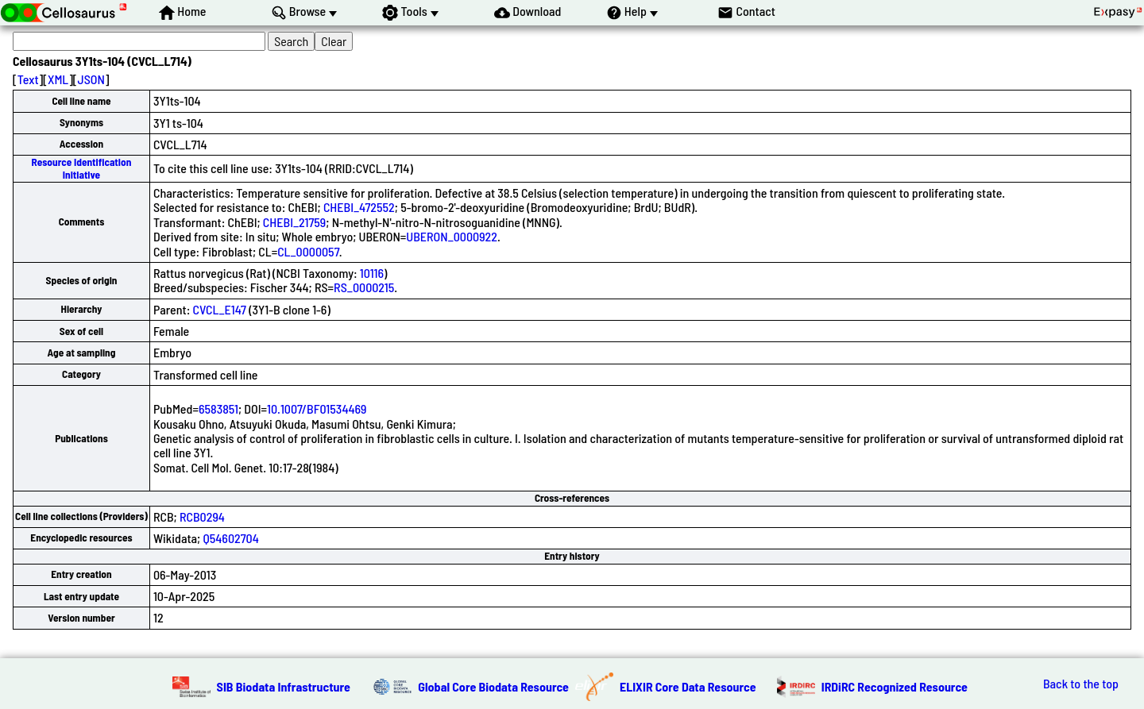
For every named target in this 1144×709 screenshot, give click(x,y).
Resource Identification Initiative (82, 168)
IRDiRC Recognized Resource (894, 686)
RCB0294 (202, 516)
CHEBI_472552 (359, 206)
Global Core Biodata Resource (493, 686)
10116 (372, 272)
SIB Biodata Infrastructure (283, 686)
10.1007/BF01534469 (316, 408)
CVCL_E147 (219, 309)
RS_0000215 (364, 287)
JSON (91, 79)
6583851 (218, 408)
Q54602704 (230, 537)
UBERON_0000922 (451, 236)
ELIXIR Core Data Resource (688, 686)
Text (28, 79)
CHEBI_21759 (294, 221)
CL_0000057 (308, 251)
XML (58, 79)
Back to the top (1081, 683)
